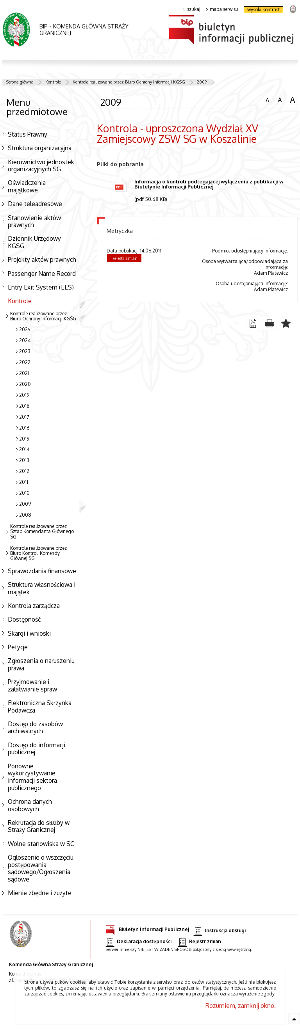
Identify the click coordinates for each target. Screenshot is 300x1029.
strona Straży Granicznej (293, 9)
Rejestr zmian (124, 258)
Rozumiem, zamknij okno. (240, 1005)
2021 (24, 373)
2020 (25, 384)
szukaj (191, 9)
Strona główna (20, 82)
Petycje (18, 647)
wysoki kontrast (263, 9)
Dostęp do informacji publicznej (36, 748)
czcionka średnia (280, 99)
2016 (24, 428)
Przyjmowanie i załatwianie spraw (32, 685)
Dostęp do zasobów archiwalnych (35, 727)
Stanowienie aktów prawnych (34, 221)
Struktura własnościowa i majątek (41, 588)
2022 (24, 362)
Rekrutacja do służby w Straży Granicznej (39, 826)
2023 (24, 351)
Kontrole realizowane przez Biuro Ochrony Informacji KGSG (129, 82)
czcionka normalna (267, 99)
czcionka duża (293, 100)
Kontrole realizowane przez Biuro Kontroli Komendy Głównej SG (38, 553)
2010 (24, 493)
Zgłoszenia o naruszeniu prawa (41, 664)
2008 (25, 515)
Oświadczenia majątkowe (27, 186)
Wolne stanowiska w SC (41, 844)
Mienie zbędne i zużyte (39, 893)
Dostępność (24, 619)
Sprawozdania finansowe (42, 571)
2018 (24, 406)
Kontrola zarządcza (34, 606)
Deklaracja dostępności (138, 942)
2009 (202, 82)
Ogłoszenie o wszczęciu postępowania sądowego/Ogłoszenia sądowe (40, 868)
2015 (24, 439)
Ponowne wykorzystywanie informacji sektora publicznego (32, 777)
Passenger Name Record (42, 273)
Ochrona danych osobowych (30, 805)
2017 (24, 417)
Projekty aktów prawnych (42, 259)
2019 (24, 395)
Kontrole (53, 82)
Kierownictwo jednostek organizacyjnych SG (41, 165)
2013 (24, 460)
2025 (24, 329)
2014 (24, 449)
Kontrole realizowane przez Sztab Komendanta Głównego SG (42, 531)
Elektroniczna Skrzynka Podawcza (39, 706)
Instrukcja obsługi (220, 931)
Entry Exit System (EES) (41, 287)
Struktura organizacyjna (39, 148)
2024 (24, 340)
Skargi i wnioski (29, 633)
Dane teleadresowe (35, 204)
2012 (24, 471)
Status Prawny (27, 134)
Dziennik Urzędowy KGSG (34, 242)
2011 (23, 482)
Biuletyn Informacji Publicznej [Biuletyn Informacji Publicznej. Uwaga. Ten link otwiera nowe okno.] (147, 928)
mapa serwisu (222, 9)
